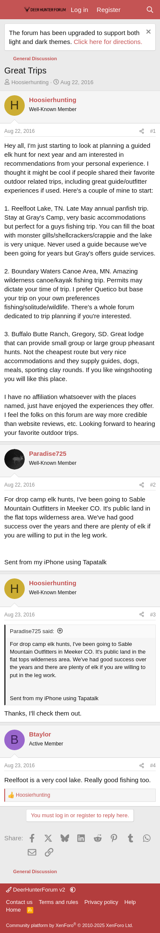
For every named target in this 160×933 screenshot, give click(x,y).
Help (130, 902)
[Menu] (12, 9)
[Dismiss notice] (147, 32)
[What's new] (133, 10)
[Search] (150, 10)
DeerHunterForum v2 (36, 889)
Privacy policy (101, 902)
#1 (153, 131)
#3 (153, 615)
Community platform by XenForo (69, 925)
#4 (153, 766)
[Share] (141, 131)
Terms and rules (58, 902)
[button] (72, 890)
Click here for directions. (108, 41)
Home (13, 910)
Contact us (19, 902)
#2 (153, 485)
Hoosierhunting (30, 82)
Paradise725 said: (32, 631)
